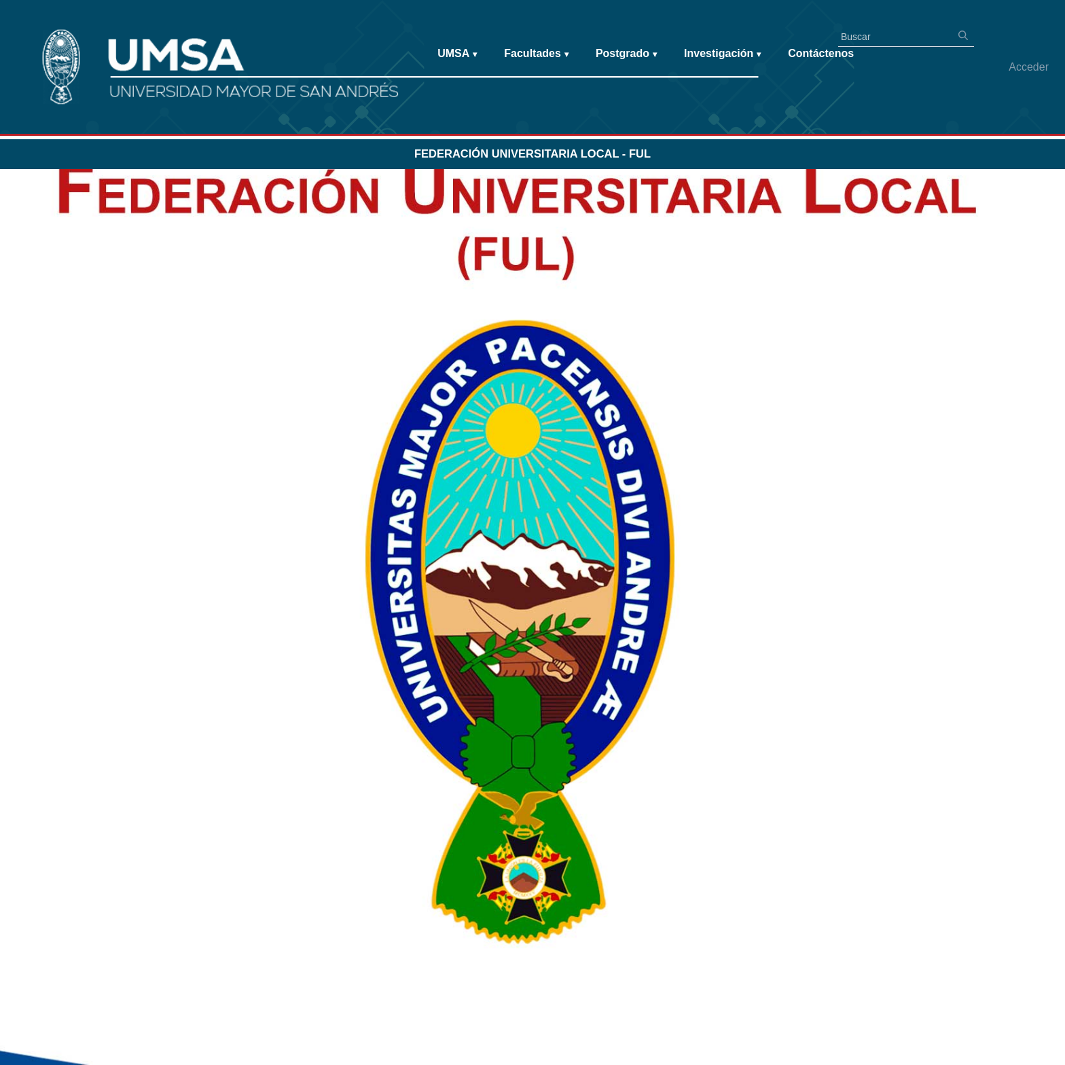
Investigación (722, 54)
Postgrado (626, 54)
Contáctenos (821, 53)
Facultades (536, 54)
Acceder (1029, 67)
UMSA (457, 54)
